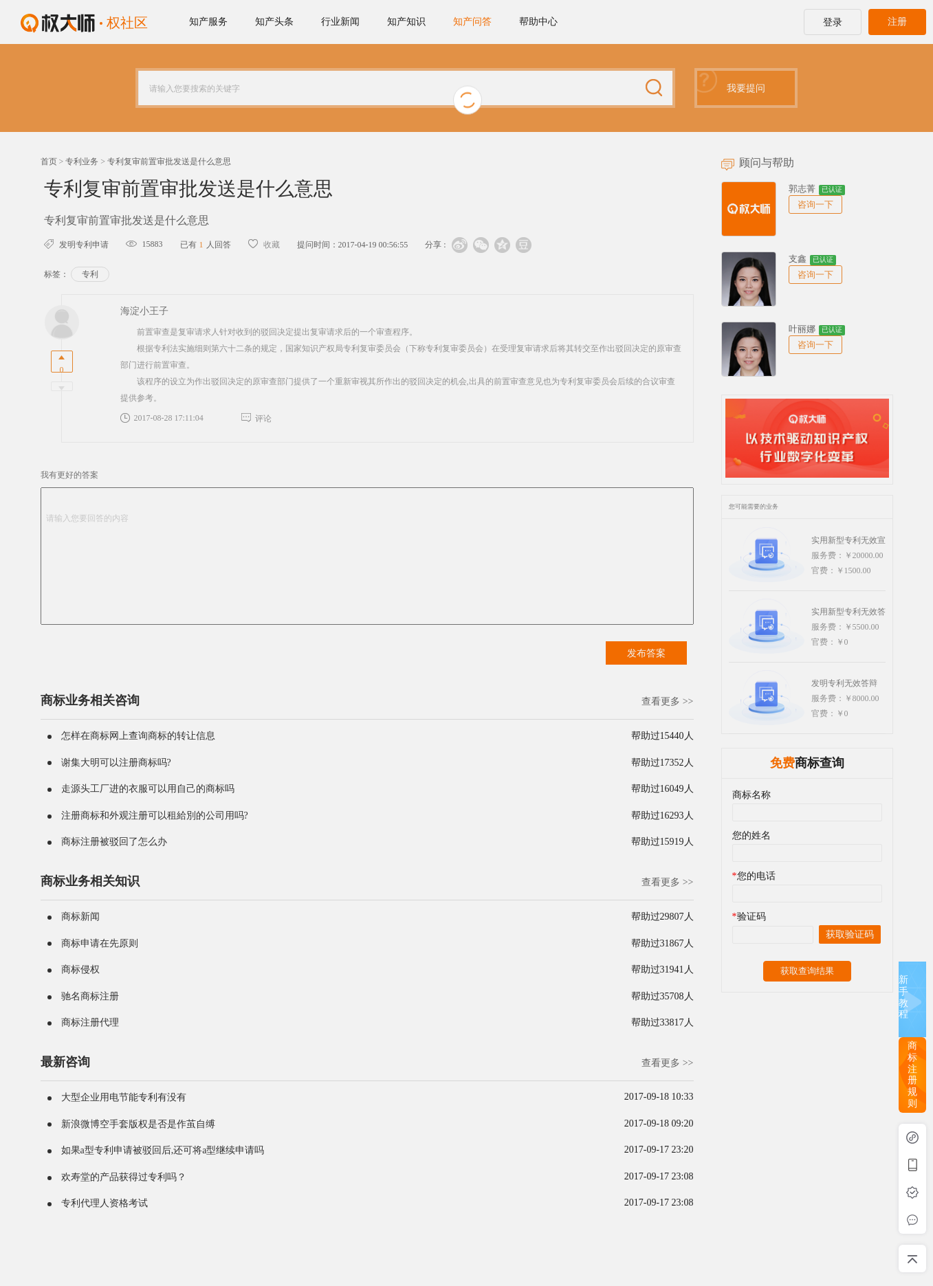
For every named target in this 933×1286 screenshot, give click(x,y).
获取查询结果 (807, 971)
